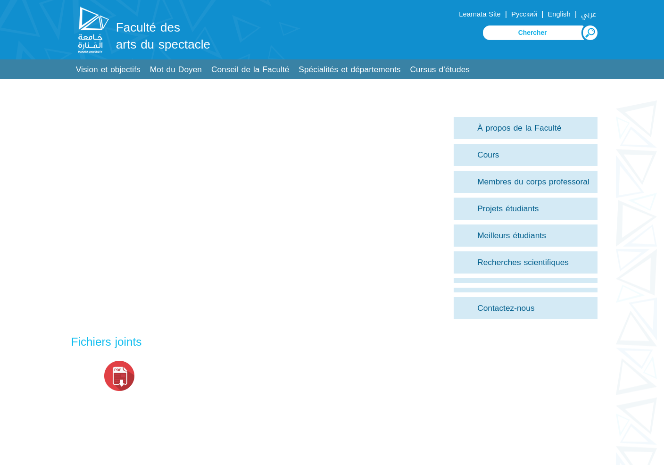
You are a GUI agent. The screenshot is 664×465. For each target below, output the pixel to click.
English (559, 14)
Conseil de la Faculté (250, 69)
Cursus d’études (440, 69)
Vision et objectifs (108, 69)
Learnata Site (479, 14)
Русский (524, 14)
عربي (588, 14)
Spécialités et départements (349, 69)
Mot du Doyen (176, 69)
